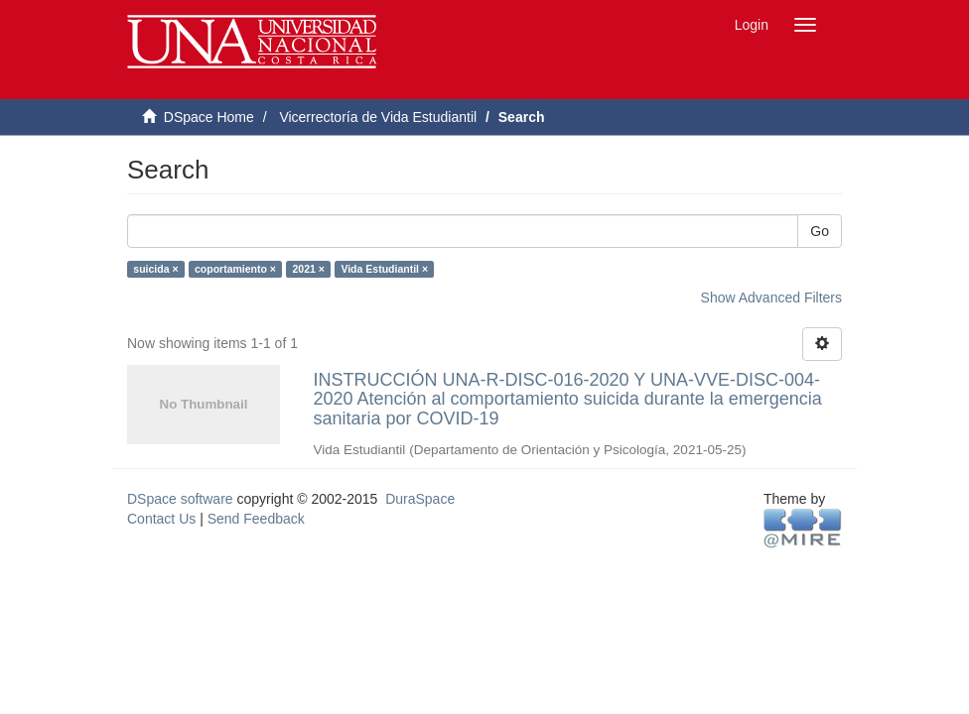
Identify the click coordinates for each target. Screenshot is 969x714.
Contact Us (161, 519)
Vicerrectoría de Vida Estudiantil (378, 117)
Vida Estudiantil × (384, 269)
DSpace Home (209, 117)
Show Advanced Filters (771, 297)
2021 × (308, 269)
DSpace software (180, 499)
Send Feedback (256, 519)
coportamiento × (235, 269)
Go (819, 231)
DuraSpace (420, 499)
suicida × (155, 269)
